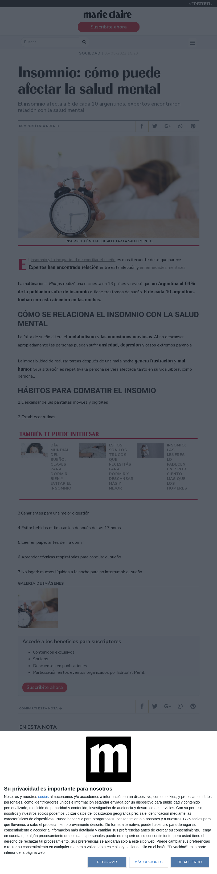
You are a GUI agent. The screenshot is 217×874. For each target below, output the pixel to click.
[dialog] (108, 802)
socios (43, 796)
